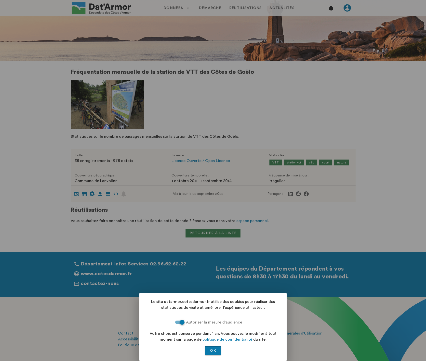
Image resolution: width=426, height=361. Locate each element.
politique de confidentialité (227, 339)
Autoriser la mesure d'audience (214, 322)
